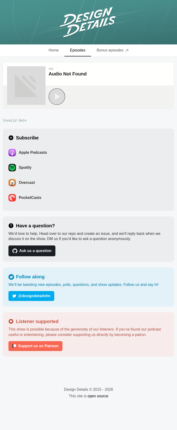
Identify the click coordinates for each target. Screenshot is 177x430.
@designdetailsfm (31, 296)
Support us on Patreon (35, 346)
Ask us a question (31, 251)
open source (98, 396)
